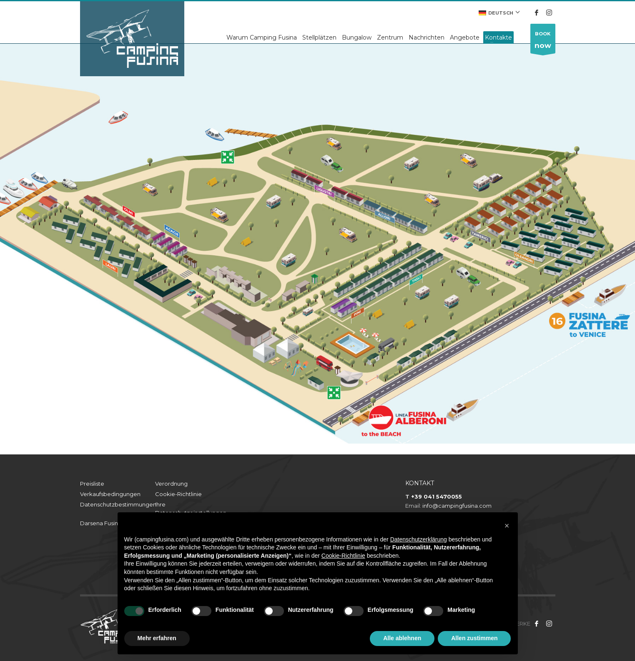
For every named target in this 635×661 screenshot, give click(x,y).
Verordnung (171, 483)
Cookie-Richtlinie (178, 494)
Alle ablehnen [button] (402, 638)
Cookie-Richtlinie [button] (343, 555)
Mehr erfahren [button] (157, 638)
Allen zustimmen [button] (474, 638)
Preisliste (92, 483)
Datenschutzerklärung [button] (418, 539)
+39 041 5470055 (436, 496)
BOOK (542, 42)
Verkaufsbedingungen (110, 494)
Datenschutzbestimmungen (117, 504)
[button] (507, 525)
